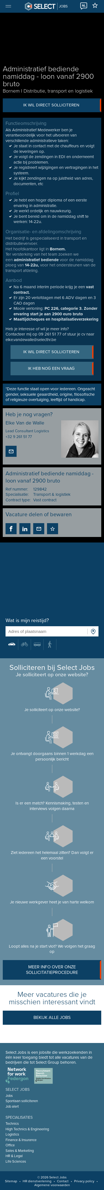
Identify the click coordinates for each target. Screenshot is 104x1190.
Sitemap (11, 1181)
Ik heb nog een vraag (60, 369)
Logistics (12, 1134)
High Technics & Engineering (27, 1129)
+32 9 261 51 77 (19, 436)
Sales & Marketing (20, 1151)
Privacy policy (84, 1181)
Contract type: (18, 499)
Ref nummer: (17, 489)
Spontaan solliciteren (22, 1101)
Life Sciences (16, 1161)
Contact (63, 1181)
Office (10, 1145)
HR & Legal (14, 1156)
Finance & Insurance (21, 1140)
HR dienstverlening (37, 1181)
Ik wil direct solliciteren (62, 105)
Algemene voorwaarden (52, 1185)
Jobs (9, 1096)
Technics (12, 1123)
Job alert (12, 1106)
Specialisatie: (17, 494)
